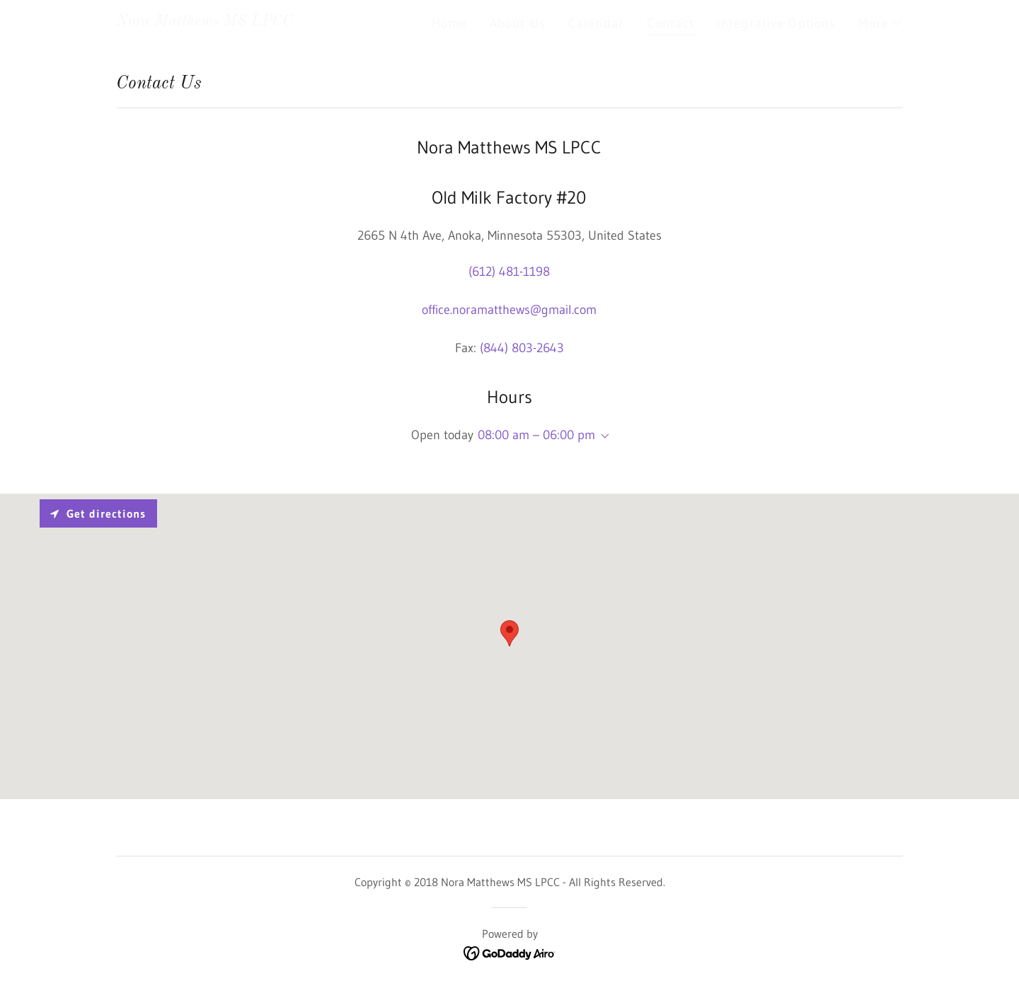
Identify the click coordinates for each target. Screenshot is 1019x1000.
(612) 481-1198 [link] (509, 271)
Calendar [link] (596, 23)
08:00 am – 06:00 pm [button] (536, 435)
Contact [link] (670, 23)
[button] (880, 23)
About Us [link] (518, 23)
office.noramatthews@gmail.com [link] (509, 310)
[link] (204, 21)
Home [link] (449, 23)
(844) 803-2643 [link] (522, 348)
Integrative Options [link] (776, 23)
